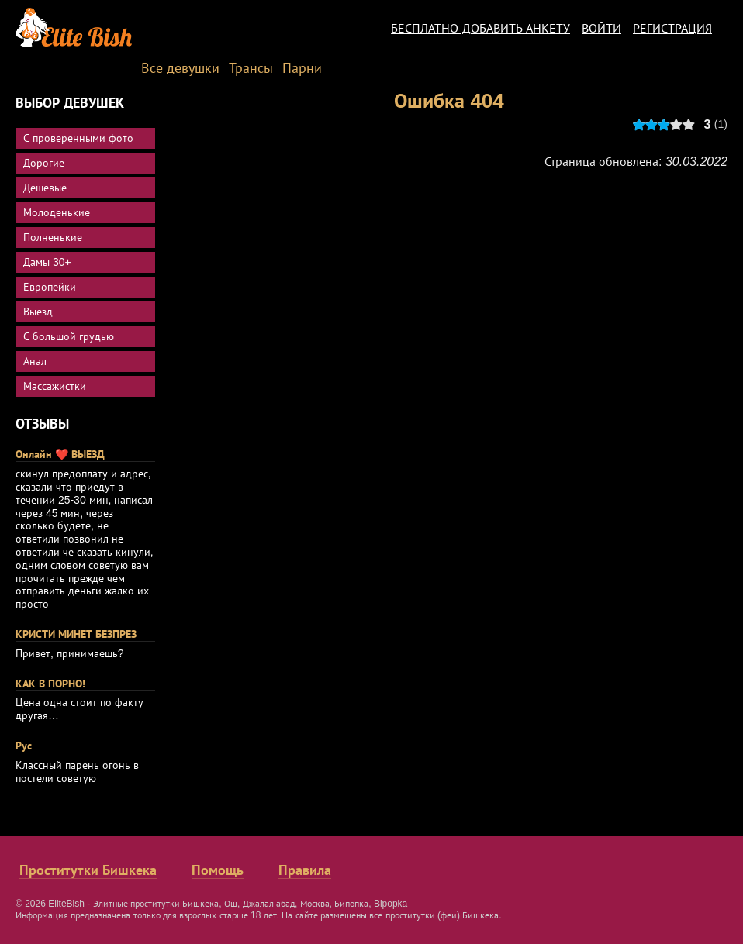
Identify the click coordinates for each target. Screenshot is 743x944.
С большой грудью (68, 336)
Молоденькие (56, 212)
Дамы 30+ (47, 262)
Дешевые (45, 187)
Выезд (38, 311)
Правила (304, 870)
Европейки (49, 287)
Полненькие (52, 237)
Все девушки (180, 68)
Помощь (218, 870)
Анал (35, 361)
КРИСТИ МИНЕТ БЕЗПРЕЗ (76, 634)
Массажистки (54, 386)
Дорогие (43, 163)
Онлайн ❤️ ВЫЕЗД (60, 454)
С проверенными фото (78, 138)
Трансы (251, 68)
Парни (302, 68)
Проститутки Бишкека (88, 870)
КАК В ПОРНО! (50, 683)
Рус (24, 745)
